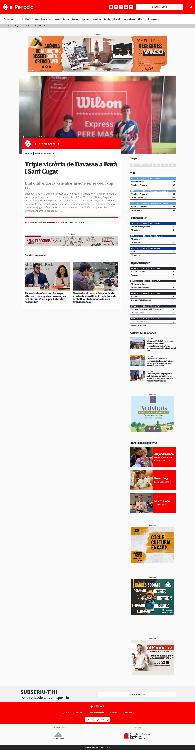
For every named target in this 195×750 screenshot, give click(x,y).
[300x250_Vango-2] (152, 614)
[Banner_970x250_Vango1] (97, 71)
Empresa (56, 19)
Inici (5, 26)
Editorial (116, 19)
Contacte (77, 712)
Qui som (64, 712)
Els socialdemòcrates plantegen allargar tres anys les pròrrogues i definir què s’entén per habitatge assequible (46, 297)
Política (25, 19)
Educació (76, 19)
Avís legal (130, 712)
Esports (85, 19)
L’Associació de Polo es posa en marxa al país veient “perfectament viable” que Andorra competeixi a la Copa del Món (161, 346)
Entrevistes (96, 19)
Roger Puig (161, 478)
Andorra (42, 222)
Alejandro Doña (164, 454)
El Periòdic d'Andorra (47, 143)
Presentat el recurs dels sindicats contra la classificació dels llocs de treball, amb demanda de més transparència (94, 297)
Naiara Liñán (162, 501)
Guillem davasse (69, 222)
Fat (57, 222)
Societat (35, 19)
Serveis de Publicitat (95, 712)
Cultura (66, 19)
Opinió (107, 19)
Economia (45, 19)
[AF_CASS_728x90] (71, 246)
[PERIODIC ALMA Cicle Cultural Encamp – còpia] (152, 561)
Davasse (51, 222)
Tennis (81, 222)
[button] (191, 7)
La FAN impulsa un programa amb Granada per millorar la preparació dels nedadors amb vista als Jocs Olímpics (160, 377)
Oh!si (141, 19)
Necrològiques (129, 19)
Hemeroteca (153, 19)
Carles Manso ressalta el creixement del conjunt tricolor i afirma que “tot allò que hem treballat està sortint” (161, 362)
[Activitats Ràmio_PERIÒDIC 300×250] (152, 431)
